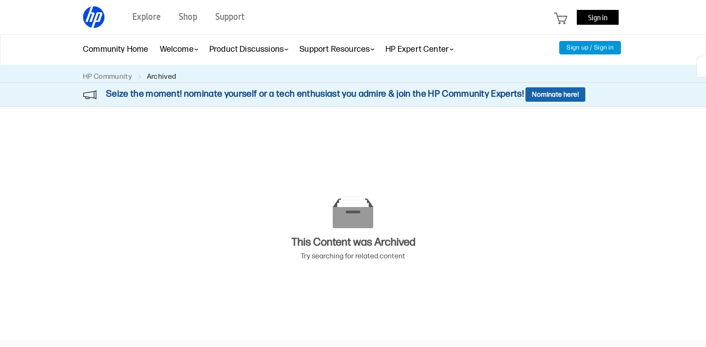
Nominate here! (555, 94)
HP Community (107, 76)
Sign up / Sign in (590, 47)
